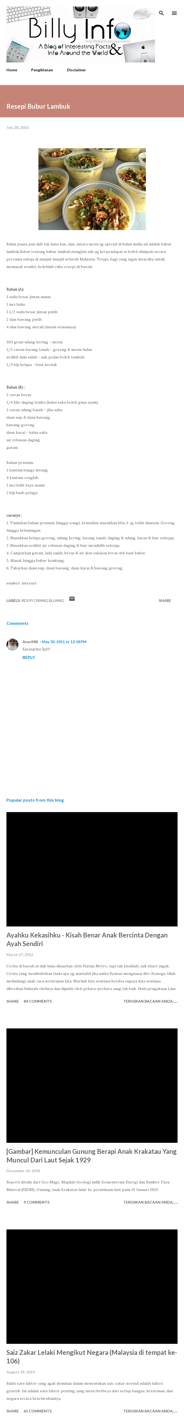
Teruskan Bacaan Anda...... (150, 1001)
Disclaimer (76, 70)
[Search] (161, 9)
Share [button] (165, 600)
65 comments (38, 1411)
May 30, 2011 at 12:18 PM (64, 641)
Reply (29, 657)
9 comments (36, 1202)
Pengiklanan (42, 70)
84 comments (38, 1001)
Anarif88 (30, 641)
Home (11, 70)
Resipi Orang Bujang (42, 600)
